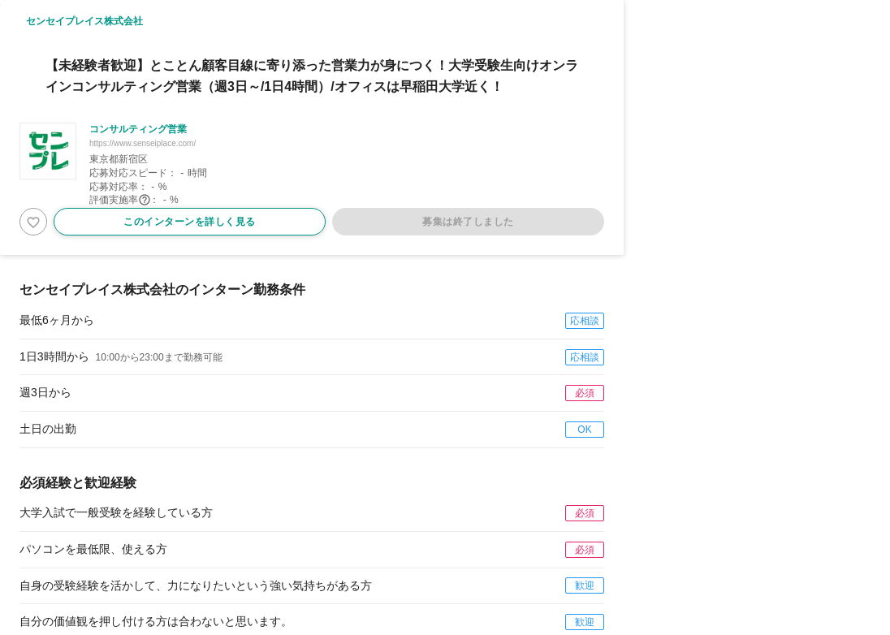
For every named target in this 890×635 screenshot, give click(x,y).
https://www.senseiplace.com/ (142, 143)
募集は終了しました (468, 221)
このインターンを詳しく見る (189, 221)
